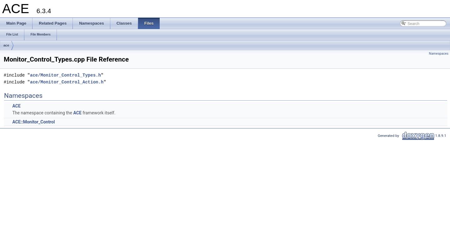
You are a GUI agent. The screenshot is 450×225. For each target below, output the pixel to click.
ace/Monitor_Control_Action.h (66, 82)
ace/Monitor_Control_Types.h (65, 75)
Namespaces (438, 54)
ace (6, 45)
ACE (16, 105)
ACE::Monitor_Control (33, 121)
